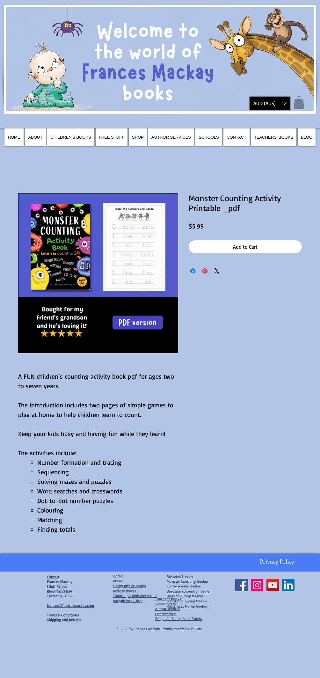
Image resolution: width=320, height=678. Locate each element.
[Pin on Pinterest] (205, 271)
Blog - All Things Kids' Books (178, 618)
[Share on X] (217, 271)
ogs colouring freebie (186, 596)
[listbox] (270, 103)
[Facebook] (241, 585)
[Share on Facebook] (193, 271)
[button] (270, 103)
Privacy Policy (277, 561)
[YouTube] (272, 585)
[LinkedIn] (288, 585)
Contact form (166, 613)
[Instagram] (257, 585)
